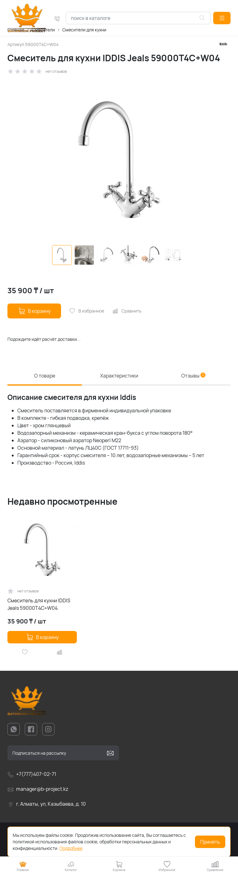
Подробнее (71, 848)
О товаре (44, 376)
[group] (119, 160)
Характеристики (119, 376)
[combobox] (138, 18)
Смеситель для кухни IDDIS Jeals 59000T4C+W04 (38, 604)
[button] (222, 18)
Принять (210, 841)
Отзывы (193, 376)
